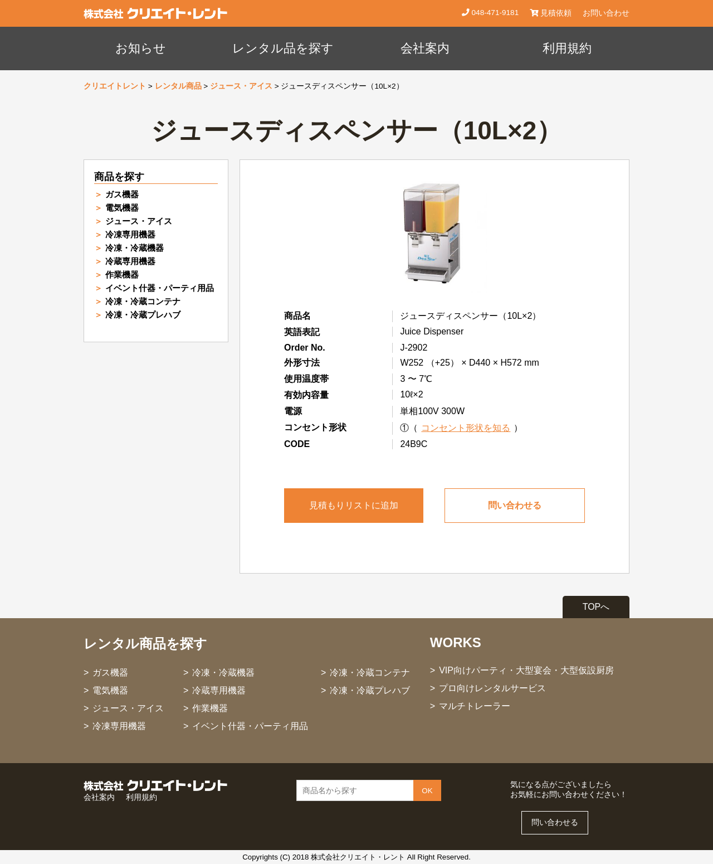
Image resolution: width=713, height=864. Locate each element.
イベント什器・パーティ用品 (159, 288)
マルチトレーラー (474, 706)
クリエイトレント (115, 86)
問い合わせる (514, 505)
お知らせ (140, 48)
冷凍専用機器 (130, 234)
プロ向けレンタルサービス (492, 688)
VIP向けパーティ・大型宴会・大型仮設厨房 (526, 670)
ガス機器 (122, 194)
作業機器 (122, 274)
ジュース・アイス (241, 86)
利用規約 (567, 48)
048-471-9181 (494, 12)
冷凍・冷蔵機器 (134, 248)
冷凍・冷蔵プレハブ (142, 314)
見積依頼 (551, 13)
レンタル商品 (178, 86)
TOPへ (596, 606)
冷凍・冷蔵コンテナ (142, 301)
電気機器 (122, 207)
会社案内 (425, 48)
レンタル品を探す (283, 48)
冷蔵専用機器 (130, 261)
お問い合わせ (606, 13)
